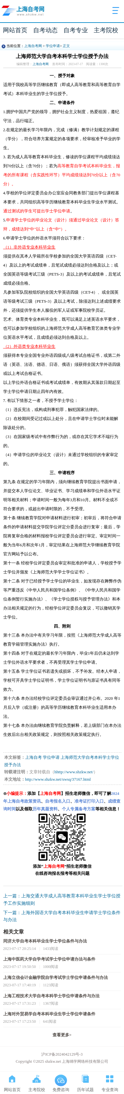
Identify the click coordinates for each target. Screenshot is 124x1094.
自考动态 (45, 30)
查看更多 (62, 1035)
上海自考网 (33, 46)
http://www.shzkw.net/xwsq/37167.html (58, 779)
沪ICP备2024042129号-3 (61, 1054)
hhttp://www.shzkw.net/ (73, 772)
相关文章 (13, 931)
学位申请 (53, 46)
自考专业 (75, 30)
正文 (66, 46)
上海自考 (33, 757)
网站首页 (15, 30)
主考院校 (106, 30)
